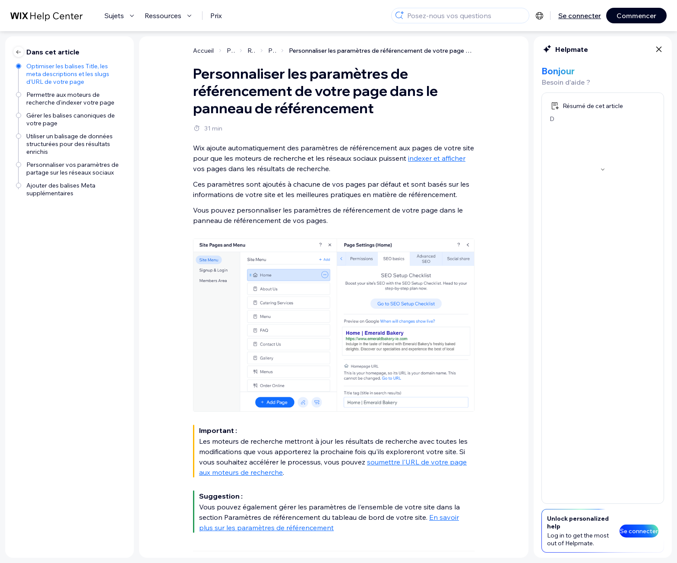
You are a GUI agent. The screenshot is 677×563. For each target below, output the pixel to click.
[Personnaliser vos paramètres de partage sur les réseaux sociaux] (70, 168)
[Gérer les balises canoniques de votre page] (70, 119)
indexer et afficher (436, 158)
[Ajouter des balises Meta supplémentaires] (70, 189)
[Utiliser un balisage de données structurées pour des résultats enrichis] (70, 144)
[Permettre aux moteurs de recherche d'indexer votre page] (70, 98)
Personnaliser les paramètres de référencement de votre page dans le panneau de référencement (382, 50)
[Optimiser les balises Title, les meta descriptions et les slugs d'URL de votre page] (70, 74)
